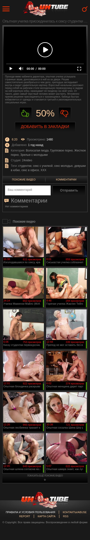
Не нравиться (64, 113)
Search (85, 9)
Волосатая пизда (37, 150)
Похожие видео (24, 179)
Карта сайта (46, 516)
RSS (65, 516)
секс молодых (63, 166)
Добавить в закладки (45, 126)
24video (27, 160)
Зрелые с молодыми (34, 155)
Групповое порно (61, 150)
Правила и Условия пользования (30, 512)
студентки (24, 166)
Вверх (79, 507)
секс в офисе (30, 170)
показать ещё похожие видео (45, 475)
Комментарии (66, 179)
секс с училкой (43, 166)
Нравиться (25, 113)
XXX (43, 170)
